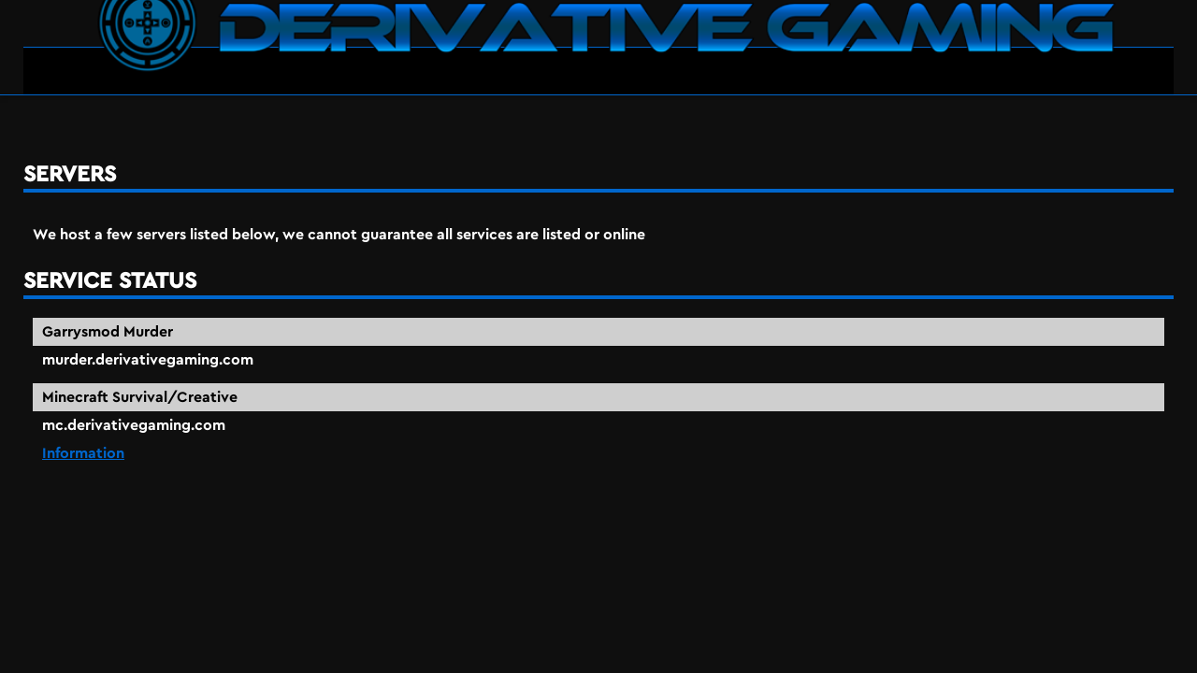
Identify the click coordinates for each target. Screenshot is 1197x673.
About (1130, 46)
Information (751, 430)
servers (114, 120)
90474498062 (1159, 661)
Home (985, 46)
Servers (1056, 46)
